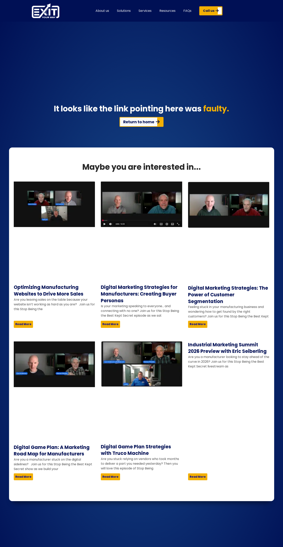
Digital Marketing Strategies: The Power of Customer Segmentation (228, 294)
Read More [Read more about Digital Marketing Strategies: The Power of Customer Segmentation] (198, 324)
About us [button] (102, 10)
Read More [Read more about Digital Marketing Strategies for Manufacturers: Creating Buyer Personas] (110, 324)
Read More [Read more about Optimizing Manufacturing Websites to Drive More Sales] (23, 324)
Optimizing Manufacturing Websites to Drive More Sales (48, 290)
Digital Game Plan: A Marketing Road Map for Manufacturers (52, 450)
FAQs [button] (187, 10)
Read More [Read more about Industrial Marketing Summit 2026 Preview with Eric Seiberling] (198, 477)
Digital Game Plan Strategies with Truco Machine (136, 450)
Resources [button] (167, 10)
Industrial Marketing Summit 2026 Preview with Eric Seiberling (227, 348)
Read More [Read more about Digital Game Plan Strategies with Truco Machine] (110, 477)
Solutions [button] (124, 10)
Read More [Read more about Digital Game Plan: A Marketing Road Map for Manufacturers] (23, 477)
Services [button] (145, 10)
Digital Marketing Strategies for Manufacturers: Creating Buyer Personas (139, 294)
